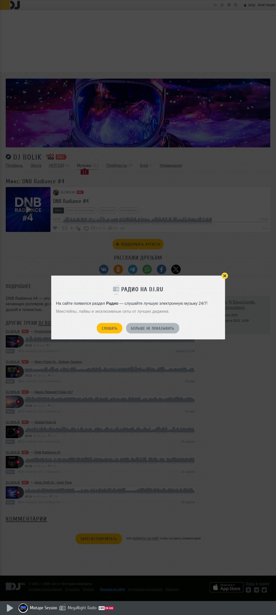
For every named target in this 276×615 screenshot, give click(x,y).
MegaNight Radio (82, 607)
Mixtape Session (44, 607)
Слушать (109, 328)
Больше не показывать (152, 328)
